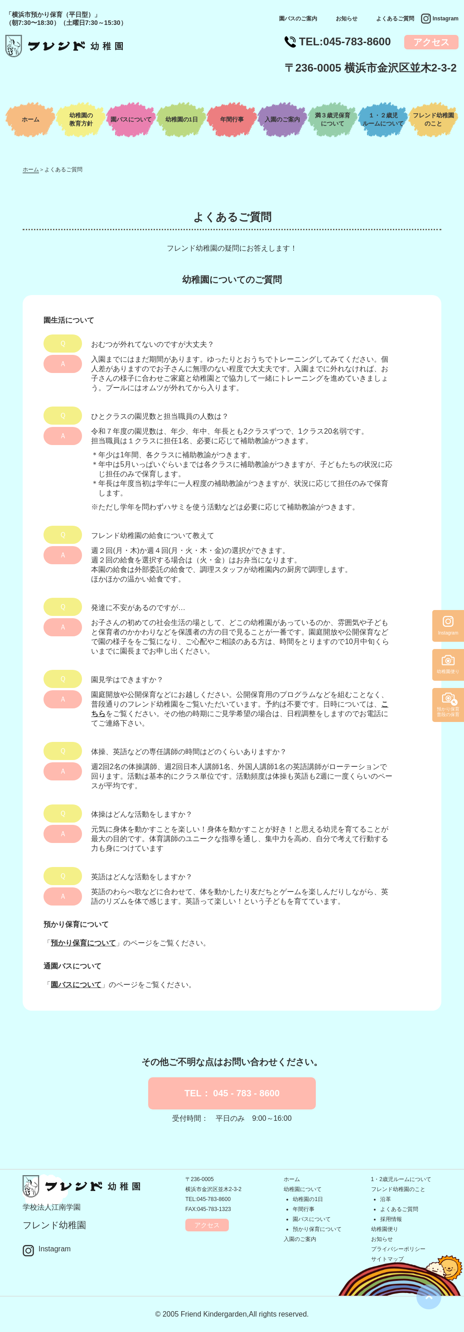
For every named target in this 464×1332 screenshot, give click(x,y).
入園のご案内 (282, 119)
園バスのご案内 (298, 18)
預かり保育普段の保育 (448, 712)
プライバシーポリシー (398, 1249)
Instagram (446, 18)
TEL (345, 41)
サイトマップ (387, 1259)
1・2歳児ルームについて (401, 1179)
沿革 (385, 1199)
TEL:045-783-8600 (208, 1199)
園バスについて (131, 119)
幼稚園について (303, 1189)
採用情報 (391, 1219)
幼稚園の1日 (181, 119)
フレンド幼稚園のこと (398, 1189)
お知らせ (347, 18)
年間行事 (232, 119)
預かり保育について (83, 943)
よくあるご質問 (395, 18)
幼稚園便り (384, 1229)
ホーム (30, 119)
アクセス (431, 42)
